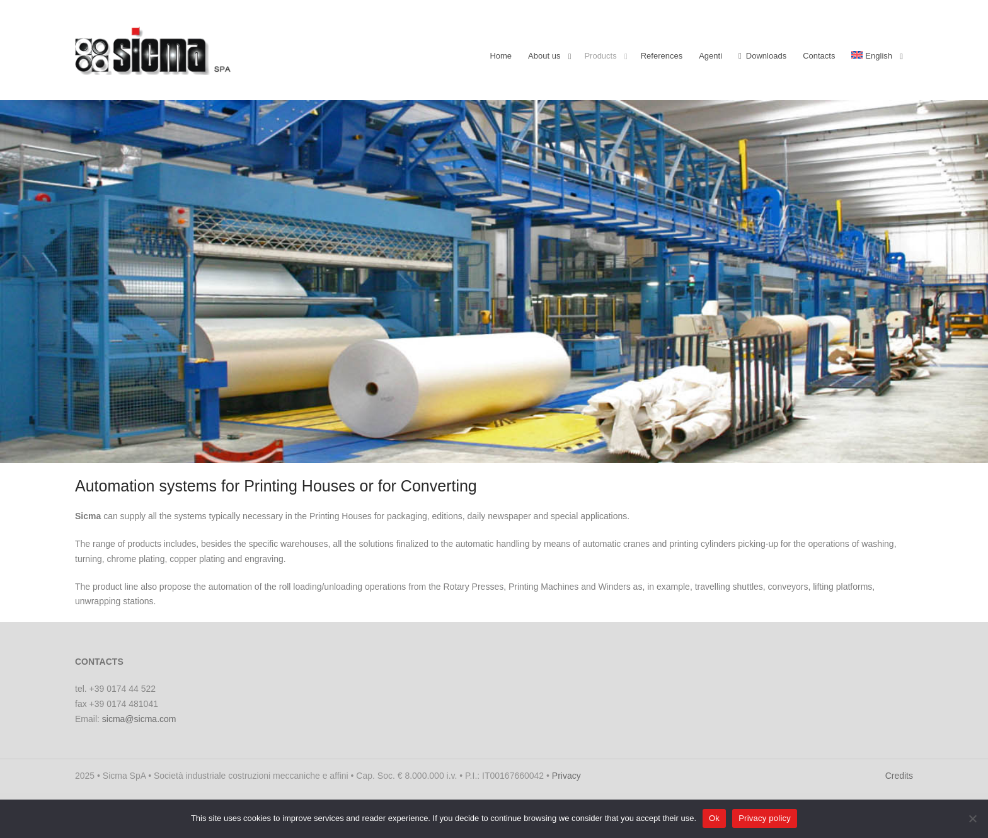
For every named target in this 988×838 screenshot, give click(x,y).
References (661, 55)
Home (501, 55)
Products (600, 55)
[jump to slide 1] (399, 450)
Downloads (762, 55)
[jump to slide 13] (550, 450)
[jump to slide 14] (563, 450)
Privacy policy (764, 818)
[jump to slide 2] (412, 450)
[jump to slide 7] (475, 450)
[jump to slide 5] (450, 450)
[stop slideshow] (603, 450)
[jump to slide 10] (513, 450)
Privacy (566, 776)
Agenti (710, 55)
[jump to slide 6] (462, 450)
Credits (899, 776)
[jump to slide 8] (487, 450)
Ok (714, 818)
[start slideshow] (385, 450)
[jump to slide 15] (576, 450)
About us (544, 55)
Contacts (819, 55)
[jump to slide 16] (588, 450)
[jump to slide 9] (500, 450)
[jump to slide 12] (538, 450)
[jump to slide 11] (525, 450)
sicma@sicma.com (139, 719)
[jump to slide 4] (437, 450)
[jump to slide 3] (424, 450)
